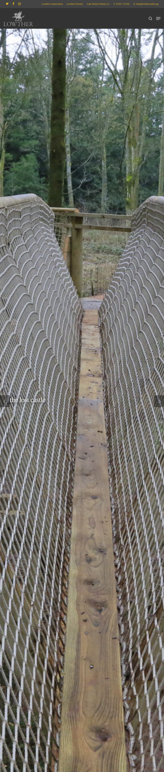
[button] (158, 18)
